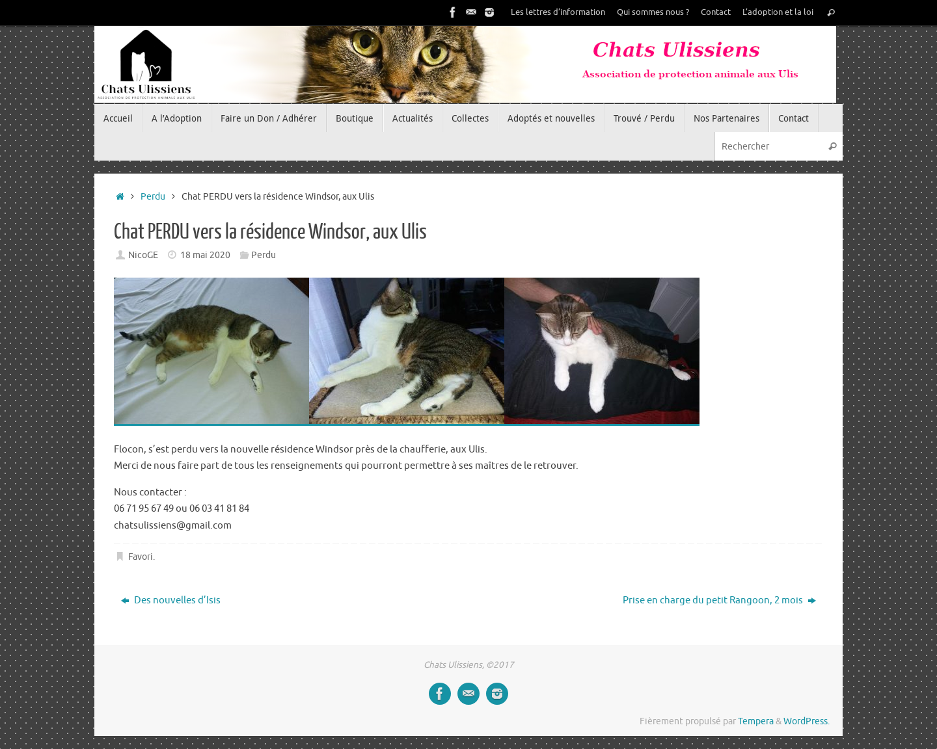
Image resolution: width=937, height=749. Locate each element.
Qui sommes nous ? (653, 12)
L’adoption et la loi (777, 12)
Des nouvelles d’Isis (171, 600)
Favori (140, 556)
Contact (716, 12)
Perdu (153, 196)
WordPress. (806, 721)
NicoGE (143, 255)
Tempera (756, 721)
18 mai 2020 (205, 255)
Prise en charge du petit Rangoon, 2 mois (719, 600)
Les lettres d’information (558, 12)
